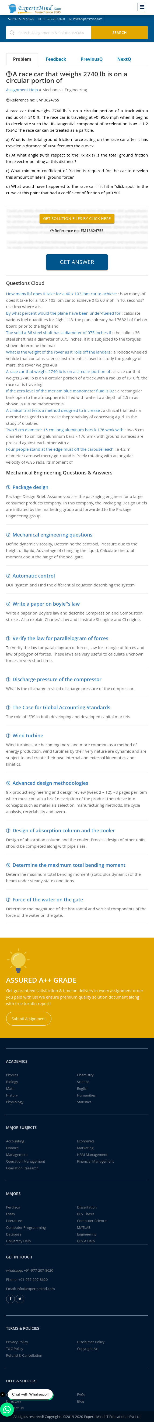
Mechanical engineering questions (52, 534)
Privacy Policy (17, 1341)
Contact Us (15, 1408)
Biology (12, 1081)
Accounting (15, 1141)
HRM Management (92, 1154)
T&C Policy (14, 1348)
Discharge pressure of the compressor (57, 679)
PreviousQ (92, 59)
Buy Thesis (85, 1213)
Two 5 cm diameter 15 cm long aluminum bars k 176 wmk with (65, 429)
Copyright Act (88, 1348)
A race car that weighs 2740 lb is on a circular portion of (58, 371)
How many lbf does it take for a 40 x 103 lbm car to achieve (61, 293)
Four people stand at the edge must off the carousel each (60, 449)
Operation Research (22, 1168)
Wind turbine (28, 735)
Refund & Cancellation (24, 1355)
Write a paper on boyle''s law (46, 603)
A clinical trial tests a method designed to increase (53, 410)
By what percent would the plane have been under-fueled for (63, 313)
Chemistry (85, 1075)
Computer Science (92, 1220)
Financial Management (95, 1161)
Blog (80, 1401)
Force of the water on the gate (48, 899)
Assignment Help (22, 89)
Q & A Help (86, 1240)
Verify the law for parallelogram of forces (60, 638)
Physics (12, 1075)
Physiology (14, 1101)
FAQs (81, 1394)
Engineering (86, 1234)
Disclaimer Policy (90, 1341)
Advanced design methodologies (50, 783)
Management (17, 1154)
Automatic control (34, 575)
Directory (13, 1401)
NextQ (124, 59)
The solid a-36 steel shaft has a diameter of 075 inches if (58, 332)
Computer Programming (26, 1227)
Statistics (84, 1101)
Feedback (56, 59)
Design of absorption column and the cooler (64, 830)
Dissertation (87, 1207)
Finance (12, 1147)
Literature (14, 1220)
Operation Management (25, 1161)
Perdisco (13, 1207)
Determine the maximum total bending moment (69, 865)
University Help (18, 1240)
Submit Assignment (29, 1018)
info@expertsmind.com (85, 19)
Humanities (86, 1095)
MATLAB (83, 1227)
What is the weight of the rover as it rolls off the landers (58, 352)
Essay (10, 1213)
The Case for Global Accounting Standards (61, 707)
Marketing (85, 1147)
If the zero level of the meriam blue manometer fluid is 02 (60, 390)
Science (83, 1081)
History (12, 1095)
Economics (85, 1141)
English (83, 1088)
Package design (30, 487)
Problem (22, 59)
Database (14, 1234)
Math (10, 1088)
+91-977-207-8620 (21, 19)
